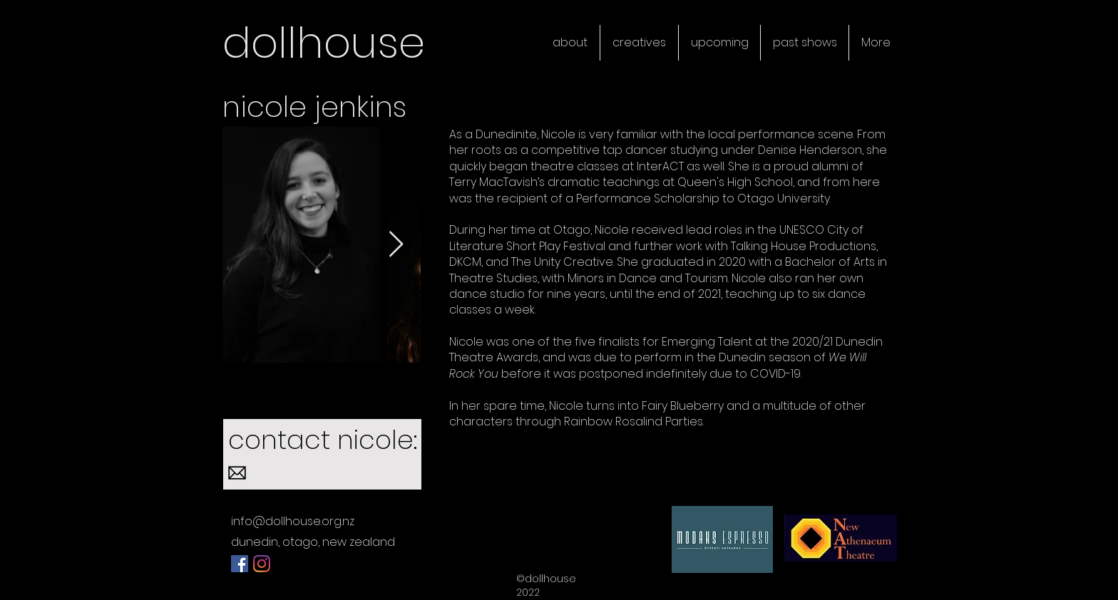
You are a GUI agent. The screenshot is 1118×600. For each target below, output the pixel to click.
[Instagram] (261, 563)
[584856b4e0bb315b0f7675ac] (237, 473)
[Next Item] (396, 245)
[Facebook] (239, 563)
